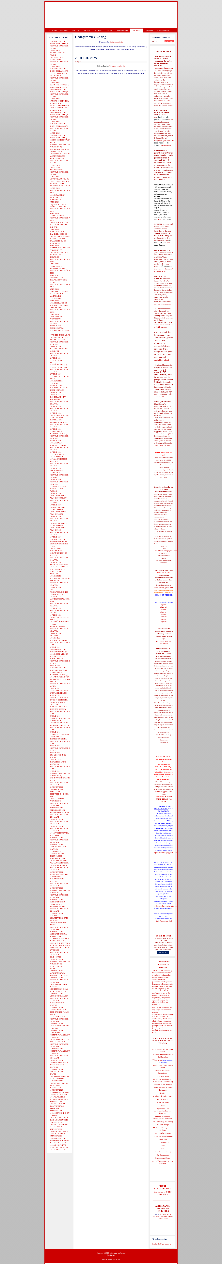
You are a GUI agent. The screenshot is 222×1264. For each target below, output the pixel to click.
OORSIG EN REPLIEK (164, 595)
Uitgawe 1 (163, 604)
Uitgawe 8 (163, 622)
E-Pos (81, 62)
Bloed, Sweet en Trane (162, 445)
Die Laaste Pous (163, 1142)
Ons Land (75, 30)
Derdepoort (162, 1139)
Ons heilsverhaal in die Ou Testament (163, 1089)
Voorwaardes (115, 1259)
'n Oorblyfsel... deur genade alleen (162, 1066)
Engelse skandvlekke (162, 1158)
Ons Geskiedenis (122, 30)
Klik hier (155, 1007)
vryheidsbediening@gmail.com (165, 852)
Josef (163, 1146)
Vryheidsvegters (160, 327)
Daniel (162, 1093)
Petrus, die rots (162, 1099)
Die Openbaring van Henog (162, 1122)
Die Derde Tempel (162, 1125)
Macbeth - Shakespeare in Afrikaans (162, 1129)
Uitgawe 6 (163, 617)
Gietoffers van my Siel (163, 921)
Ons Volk (86, 30)
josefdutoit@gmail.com (163, 791)
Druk (76, 62)
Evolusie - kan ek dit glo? (162, 1096)
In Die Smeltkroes (160, 397)
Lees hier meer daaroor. (162, 304)
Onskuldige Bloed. (162, 360)
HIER (169, 177)
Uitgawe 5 (163, 614)
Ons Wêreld (136, 30)
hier (171, 105)
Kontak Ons (149, 30)
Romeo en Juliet (163, 1102)
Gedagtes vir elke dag (116, 42)
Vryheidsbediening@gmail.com (165, 551)
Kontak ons (106, 1259)
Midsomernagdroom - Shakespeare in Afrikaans (162, 1117)
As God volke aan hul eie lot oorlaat (162, 1050)
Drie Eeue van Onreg (162, 1152)
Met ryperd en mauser (163, 1133)
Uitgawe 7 (163, 619)
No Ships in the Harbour (163, 1085)
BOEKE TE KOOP (163, 936)
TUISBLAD (51, 30)
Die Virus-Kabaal (163, 30)
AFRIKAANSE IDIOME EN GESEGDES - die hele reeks (162, 1216)
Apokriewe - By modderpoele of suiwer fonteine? (162, 1111)
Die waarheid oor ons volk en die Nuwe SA (162, 1056)
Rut (162, 1149)
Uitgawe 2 (163, 607)
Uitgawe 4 (163, 612)
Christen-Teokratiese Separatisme (162, 1072)
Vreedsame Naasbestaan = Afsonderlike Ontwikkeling (163, 1080)
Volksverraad (157, 1060)
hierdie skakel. (165, 100)
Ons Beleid (64, 30)
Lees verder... (163, 952)
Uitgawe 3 (163, 609)
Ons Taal (109, 30)
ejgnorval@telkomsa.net (163, 68)
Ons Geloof (98, 30)
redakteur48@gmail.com (163, 587)
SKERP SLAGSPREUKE (163, 1193)
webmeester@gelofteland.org (164, 470)
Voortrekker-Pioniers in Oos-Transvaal (162, 1162)
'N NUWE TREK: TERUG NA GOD (164, 798)
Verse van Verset (163, 1076)
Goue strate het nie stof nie (163, 1136)
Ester (163, 1105)
